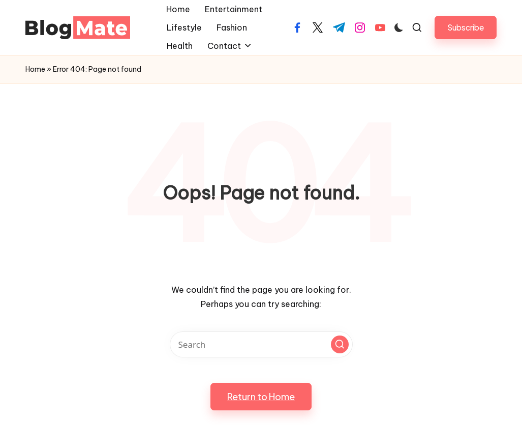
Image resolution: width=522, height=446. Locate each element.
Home (35, 69)
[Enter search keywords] (261, 344)
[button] (466, 27)
